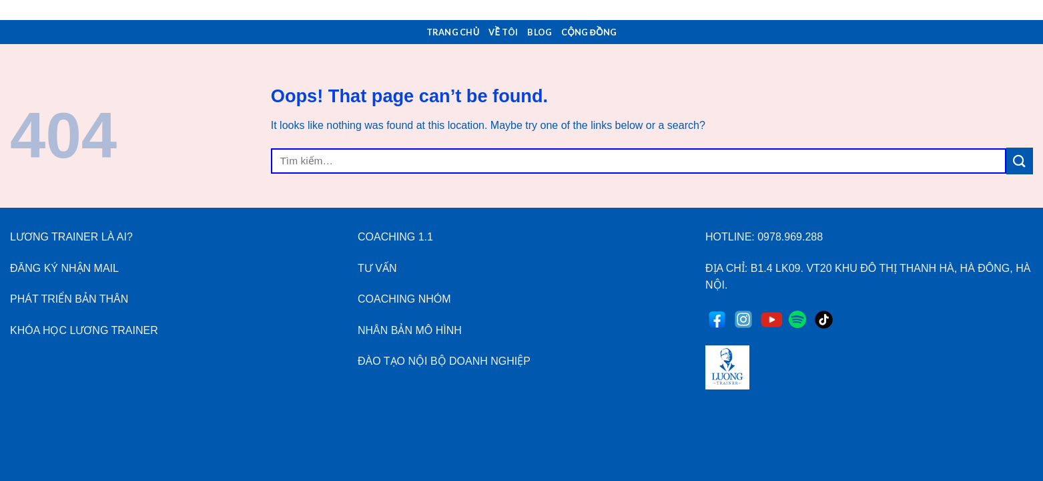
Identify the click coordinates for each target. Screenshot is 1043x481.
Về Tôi (503, 32)
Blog (539, 32)
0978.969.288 (790, 237)
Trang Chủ (453, 32)
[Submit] (1019, 161)
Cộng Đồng (589, 32)
